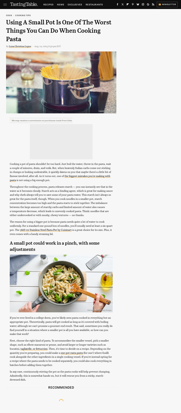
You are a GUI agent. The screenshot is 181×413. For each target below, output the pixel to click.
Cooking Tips (23, 15)
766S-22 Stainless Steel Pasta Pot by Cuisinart (46, 230)
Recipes (48, 4)
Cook (9, 15)
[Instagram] (143, 5)
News (60, 4)
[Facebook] (117, 5)
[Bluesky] (137, 5)
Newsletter (167, 4)
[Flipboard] (127, 5)
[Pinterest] (132, 5)
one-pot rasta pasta (72, 352)
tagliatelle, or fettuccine (34, 348)
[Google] (148, 5)
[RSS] (153, 5)
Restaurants (94, 4)
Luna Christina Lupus (20, 46)
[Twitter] (122, 5)
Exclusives (75, 4)
